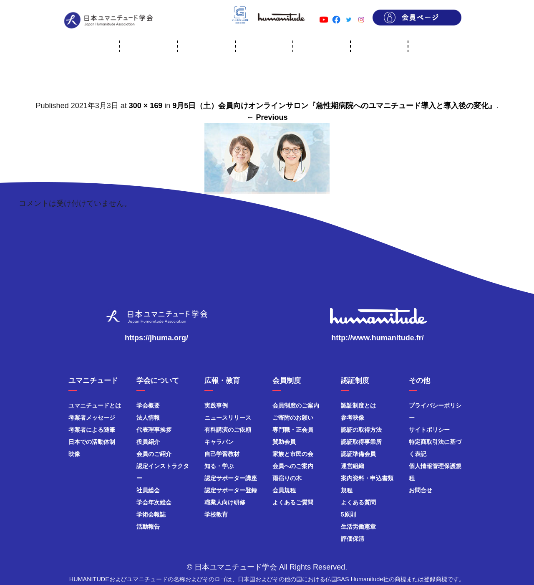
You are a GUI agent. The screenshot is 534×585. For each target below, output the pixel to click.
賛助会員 (284, 441)
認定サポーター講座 (230, 478)
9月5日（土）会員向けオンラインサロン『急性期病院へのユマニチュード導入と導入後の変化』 (334, 105)
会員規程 (284, 490)
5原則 (348, 514)
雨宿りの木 (287, 478)
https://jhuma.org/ (156, 338)
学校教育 (216, 514)
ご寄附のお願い (292, 417)
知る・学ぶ (219, 466)
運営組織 (352, 466)
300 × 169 (146, 105)
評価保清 (352, 538)
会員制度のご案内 (295, 405)
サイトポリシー (429, 429)
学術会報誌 (151, 514)
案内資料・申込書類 (367, 478)
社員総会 (148, 490)
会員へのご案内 (292, 466)
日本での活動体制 (91, 441)
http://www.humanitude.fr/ (377, 338)
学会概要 (148, 405)
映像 (74, 454)
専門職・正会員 (292, 429)
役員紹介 (148, 441)
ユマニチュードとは (94, 405)
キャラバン (219, 441)
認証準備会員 (358, 454)
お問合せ (420, 490)
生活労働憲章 (358, 526)
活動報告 (148, 526)
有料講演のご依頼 (227, 429)
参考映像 (352, 417)
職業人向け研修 (224, 502)
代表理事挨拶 (153, 429)
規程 (347, 490)
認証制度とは (358, 405)
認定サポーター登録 (230, 490)
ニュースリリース (227, 417)
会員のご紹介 (153, 454)
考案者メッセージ (91, 417)
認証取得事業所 (361, 441)
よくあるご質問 (292, 502)
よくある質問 (358, 502)
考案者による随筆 (91, 429)
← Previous (266, 117)
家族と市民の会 (292, 454)
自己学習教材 (221, 454)
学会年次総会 (153, 502)
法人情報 (148, 417)
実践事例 (216, 405)
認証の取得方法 (361, 429)
